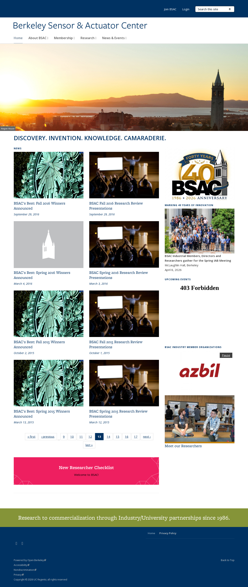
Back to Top (227, 560)
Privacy (19, 574)
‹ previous (49, 436)
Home (18, 38)
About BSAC (38, 38)
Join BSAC (170, 9)
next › (148, 436)
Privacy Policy (167, 533)
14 (110, 437)
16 (128, 437)
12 (91, 437)
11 (82, 437)
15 (119, 437)
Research (88, 38)
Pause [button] (226, 355)
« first (32, 436)
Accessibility (21, 565)
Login (185, 9)
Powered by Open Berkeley (30, 560)
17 (137, 437)
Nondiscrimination (25, 570)
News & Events (114, 38)
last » (90, 445)
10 (73, 437)
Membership (64, 38)
